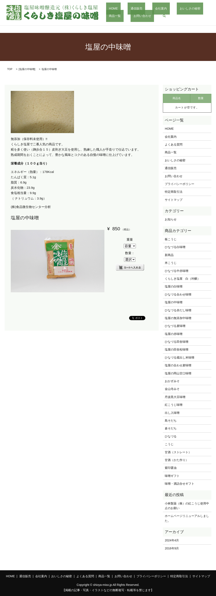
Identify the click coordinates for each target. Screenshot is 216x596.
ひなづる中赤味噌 (176, 270)
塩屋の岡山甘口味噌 (178, 373)
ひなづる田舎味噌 (176, 341)
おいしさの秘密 (170, 8)
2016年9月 (172, 548)
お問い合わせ (115, 15)
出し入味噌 (172, 412)
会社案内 (147, 8)
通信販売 (128, 8)
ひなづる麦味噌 (175, 326)
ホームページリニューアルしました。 (187, 518)
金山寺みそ (172, 389)
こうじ (169, 444)
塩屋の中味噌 (27, 69)
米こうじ (171, 262)
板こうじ (171, 239)
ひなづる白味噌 (175, 247)
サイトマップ (173, 199)
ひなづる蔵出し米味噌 (179, 357)
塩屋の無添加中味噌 (178, 318)
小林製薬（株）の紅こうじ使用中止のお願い (187, 506)
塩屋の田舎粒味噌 (176, 349)
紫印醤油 (171, 467)
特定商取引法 (173, 191)
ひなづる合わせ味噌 (178, 294)
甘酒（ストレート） (178, 452)
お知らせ (171, 219)
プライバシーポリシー (179, 184)
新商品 (169, 255)
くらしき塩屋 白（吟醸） (182, 278)
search (134, 16)
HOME (110, 8)
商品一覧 (193, 8)
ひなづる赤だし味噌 (178, 310)
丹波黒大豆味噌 (175, 397)
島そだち (171, 420)
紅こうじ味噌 (173, 404)
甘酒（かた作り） (176, 460)
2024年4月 (172, 540)
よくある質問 (173, 144)
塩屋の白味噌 (173, 286)
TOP (9, 69)
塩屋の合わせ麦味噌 (178, 365)
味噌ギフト (172, 475)
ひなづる (171, 436)
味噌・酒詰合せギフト (179, 483)
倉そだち (171, 428)
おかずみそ (172, 381)
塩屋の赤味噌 (173, 334)
